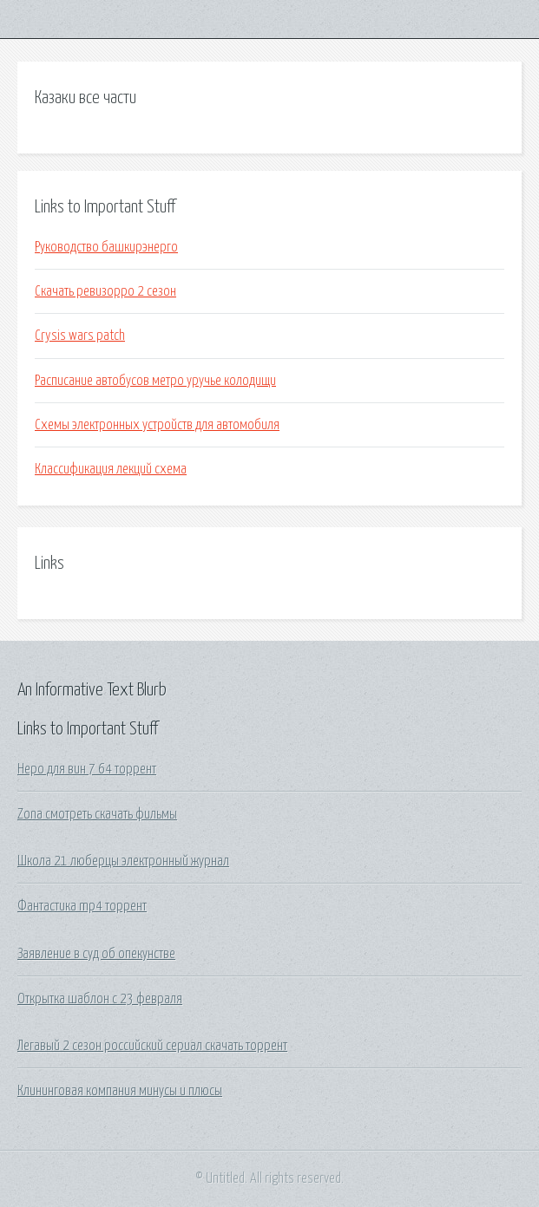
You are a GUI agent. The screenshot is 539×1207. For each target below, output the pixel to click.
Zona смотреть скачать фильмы (97, 814)
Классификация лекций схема (111, 469)
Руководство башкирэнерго (106, 247)
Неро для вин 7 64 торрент (86, 769)
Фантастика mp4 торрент (82, 906)
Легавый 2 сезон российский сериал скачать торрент (152, 1046)
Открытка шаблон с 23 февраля (99, 999)
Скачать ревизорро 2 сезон (105, 291)
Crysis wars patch (80, 336)
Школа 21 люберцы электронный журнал (123, 861)
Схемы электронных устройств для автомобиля (157, 425)
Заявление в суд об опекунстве (96, 954)
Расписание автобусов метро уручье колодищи (155, 381)
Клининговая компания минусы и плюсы (119, 1091)
